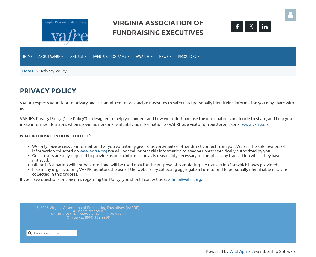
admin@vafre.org (184, 179)
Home (28, 70)
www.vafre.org (255, 124)
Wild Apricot (241, 251)
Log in (290, 15)
